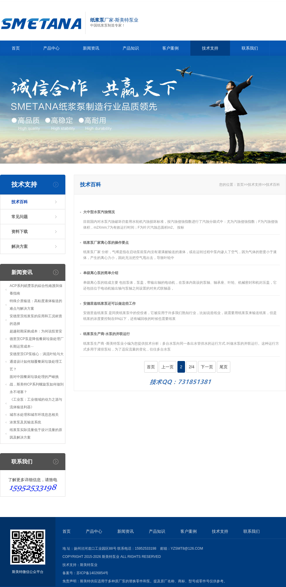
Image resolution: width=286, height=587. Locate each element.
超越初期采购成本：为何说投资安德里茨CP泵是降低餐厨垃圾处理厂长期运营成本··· (37, 338)
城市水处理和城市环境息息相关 (34, 415)
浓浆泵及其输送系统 (25, 422)
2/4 (191, 367)
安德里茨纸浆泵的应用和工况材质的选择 (36, 320)
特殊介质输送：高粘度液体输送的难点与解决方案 (36, 305)
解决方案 (19, 246)
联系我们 (250, 48)
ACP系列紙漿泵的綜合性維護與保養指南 (36, 289)
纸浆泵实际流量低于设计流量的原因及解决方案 (36, 433)
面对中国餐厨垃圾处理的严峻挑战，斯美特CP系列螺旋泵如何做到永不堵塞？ (37, 384)
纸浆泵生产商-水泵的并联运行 (106, 334)
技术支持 (210, 48)
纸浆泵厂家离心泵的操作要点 (106, 243)
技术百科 (19, 201)
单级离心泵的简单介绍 (100, 273)
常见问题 (19, 216)
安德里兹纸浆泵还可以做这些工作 (109, 304)
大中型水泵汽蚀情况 (99, 212)
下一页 (207, 367)
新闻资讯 (91, 48)
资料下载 (19, 231)
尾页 (223, 367)
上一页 (167, 367)
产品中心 (51, 48)
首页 (16, 48)
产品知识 (131, 48)
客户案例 (170, 48)
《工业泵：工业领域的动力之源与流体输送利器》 (36, 403)
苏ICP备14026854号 (92, 573)
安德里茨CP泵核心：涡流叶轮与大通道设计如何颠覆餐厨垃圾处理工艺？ (37, 361)
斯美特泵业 (88, 565)
